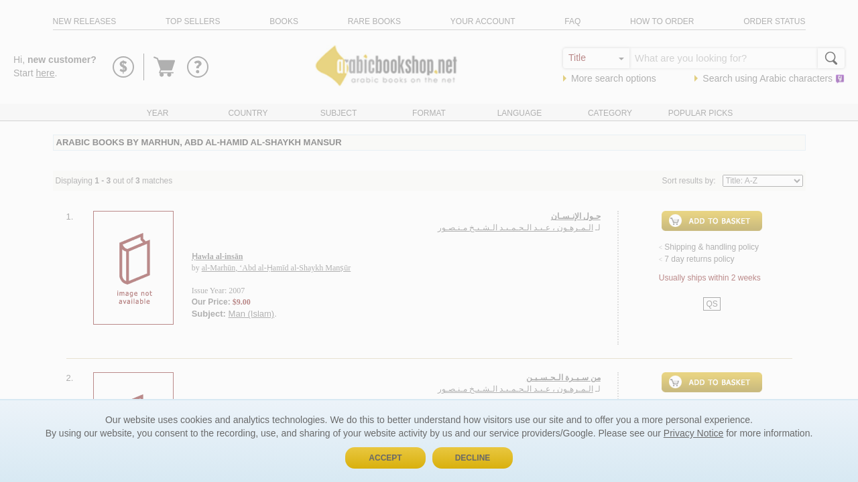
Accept (385, 458)
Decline (473, 458)
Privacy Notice (693, 433)
